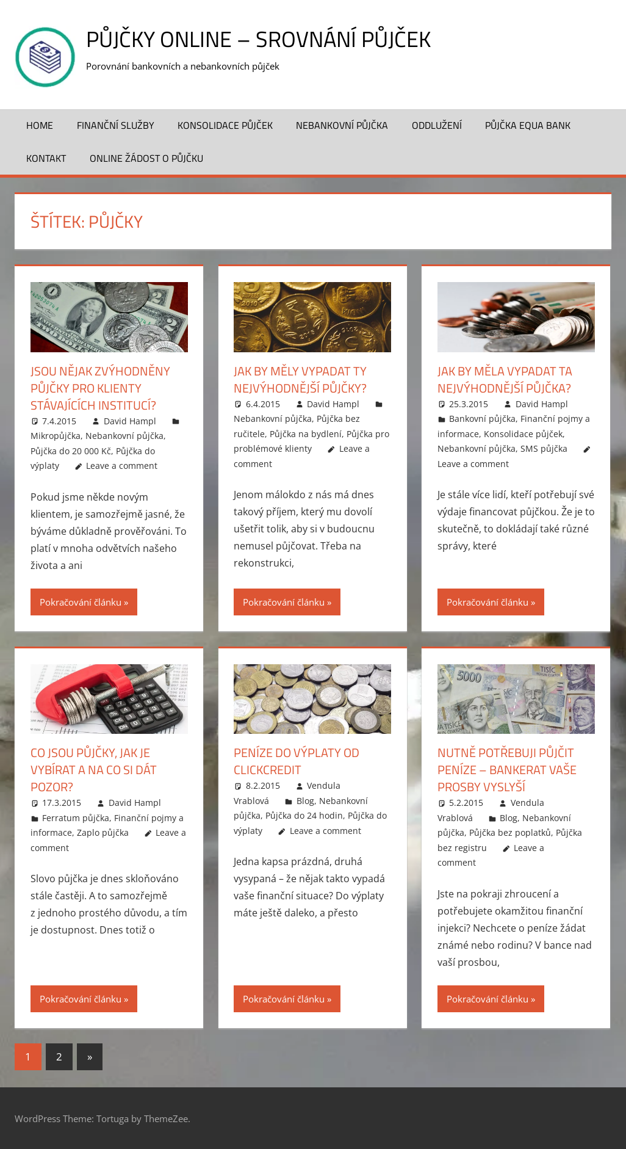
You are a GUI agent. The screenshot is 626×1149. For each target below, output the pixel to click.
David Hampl (130, 421)
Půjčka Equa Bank (527, 125)
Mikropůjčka (56, 435)
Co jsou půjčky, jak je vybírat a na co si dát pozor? (94, 769)
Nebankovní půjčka (342, 125)
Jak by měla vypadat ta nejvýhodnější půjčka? (504, 379)
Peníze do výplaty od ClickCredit (296, 761)
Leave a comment (121, 465)
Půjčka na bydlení (306, 434)
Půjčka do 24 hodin (304, 815)
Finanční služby (115, 125)
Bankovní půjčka (482, 418)
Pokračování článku (80, 602)
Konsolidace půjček (225, 125)
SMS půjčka (543, 448)
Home (39, 125)
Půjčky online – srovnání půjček (258, 39)
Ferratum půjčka (75, 818)
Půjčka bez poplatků (510, 832)
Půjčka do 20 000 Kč (71, 451)
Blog (305, 800)
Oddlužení (437, 125)
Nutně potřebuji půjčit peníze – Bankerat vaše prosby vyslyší (507, 769)
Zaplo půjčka (103, 832)
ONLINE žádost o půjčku (146, 158)
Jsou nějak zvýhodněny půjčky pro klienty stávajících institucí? (100, 388)
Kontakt (46, 158)
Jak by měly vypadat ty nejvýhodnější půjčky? (300, 379)
